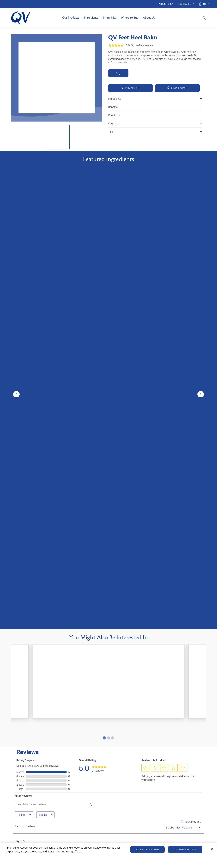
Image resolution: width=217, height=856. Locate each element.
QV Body (18, 719)
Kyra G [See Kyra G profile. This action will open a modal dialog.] (20, 413)
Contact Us (81, 719)
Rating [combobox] (25, 386)
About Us (149, 18)
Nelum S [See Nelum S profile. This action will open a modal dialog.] (21, 549)
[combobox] (186, 399)
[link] (99, 340)
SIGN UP (109, 682)
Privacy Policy (164, 759)
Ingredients (91, 18)
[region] (108, 849)
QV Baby (18, 728)
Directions (155, 115)
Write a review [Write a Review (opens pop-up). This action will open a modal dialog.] (144, 45)
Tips (155, 131)
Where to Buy (129, 18)
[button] (145, 339)
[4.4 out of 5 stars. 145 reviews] (43, 307)
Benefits (155, 107)
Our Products (70, 18)
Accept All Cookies (147, 849)
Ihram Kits (109, 18)
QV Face (18, 724)
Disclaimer (200, 759)
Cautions (155, 123)
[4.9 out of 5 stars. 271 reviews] (173, 305)
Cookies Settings (185, 849)
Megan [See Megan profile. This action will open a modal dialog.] (20, 459)
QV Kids (17, 733)
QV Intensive (20, 738)
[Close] (211, 849)
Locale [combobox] (46, 386)
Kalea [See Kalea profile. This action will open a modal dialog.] (19, 506)
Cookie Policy (183, 759)
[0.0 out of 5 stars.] (108, 305)
